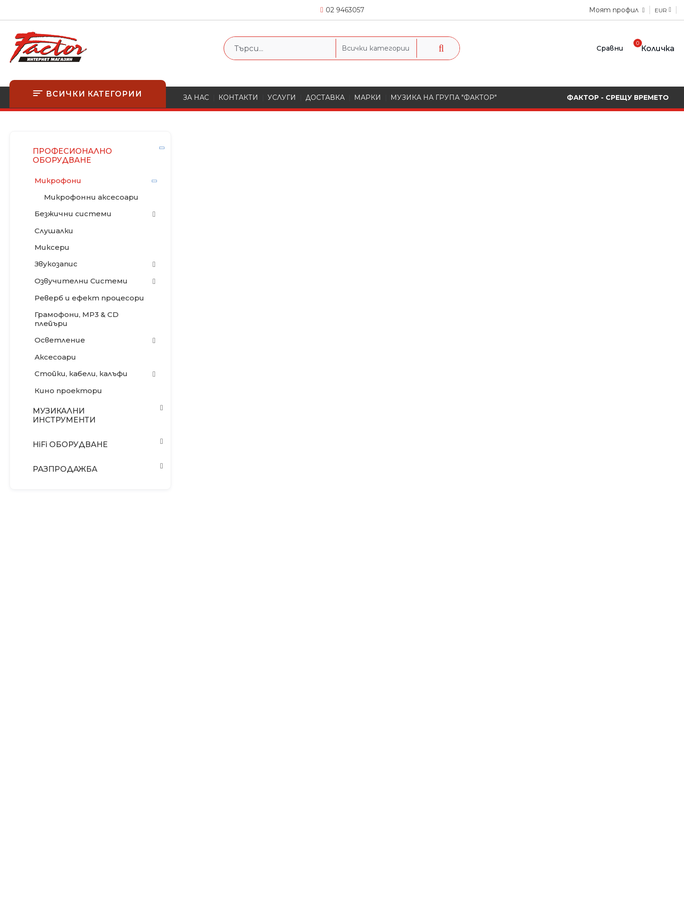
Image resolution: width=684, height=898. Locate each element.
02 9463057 (345, 10)
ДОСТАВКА (325, 97)
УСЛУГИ (282, 97)
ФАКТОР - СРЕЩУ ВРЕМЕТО (618, 97)
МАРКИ (367, 97)
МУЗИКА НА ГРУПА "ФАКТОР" (443, 97)
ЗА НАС (196, 97)
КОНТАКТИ (238, 97)
